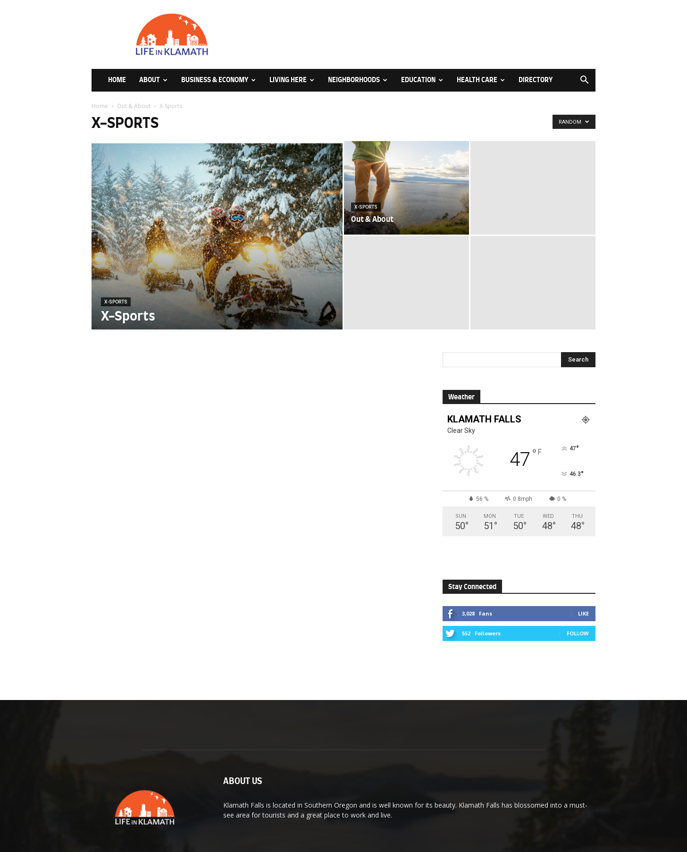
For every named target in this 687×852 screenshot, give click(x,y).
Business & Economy (218, 80)
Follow (578, 633)
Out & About (134, 106)
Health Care (481, 80)
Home (117, 80)
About (153, 80)
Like (583, 613)
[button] (584, 80)
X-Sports (115, 301)
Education (422, 80)
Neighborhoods (357, 80)
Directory (536, 80)
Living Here (291, 80)
